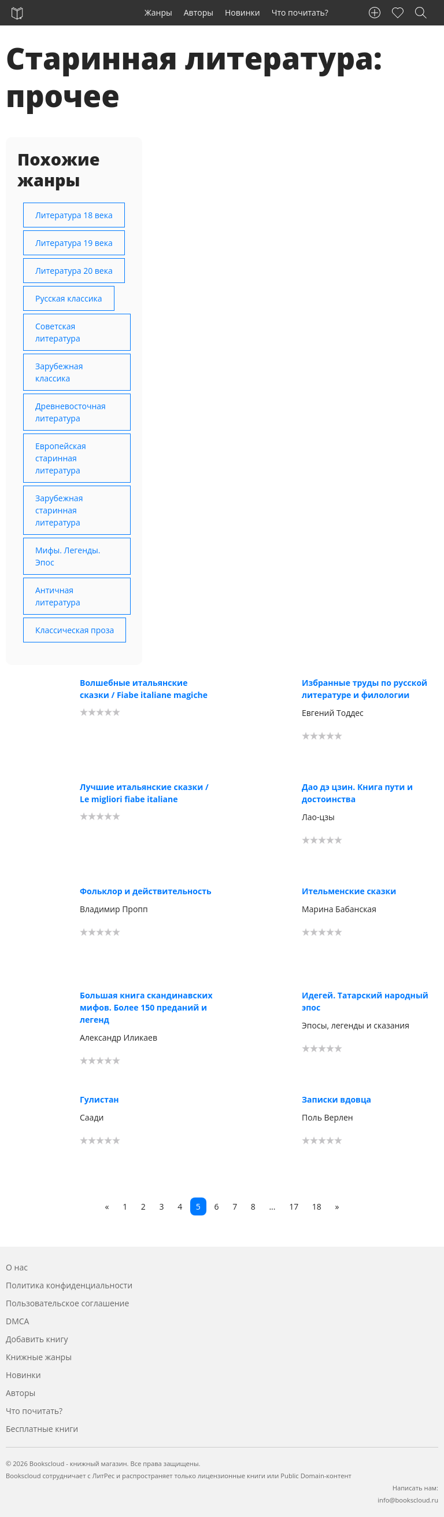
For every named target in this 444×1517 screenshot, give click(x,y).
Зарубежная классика (59, 372)
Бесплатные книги (42, 1428)
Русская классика (68, 298)
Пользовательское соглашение (67, 1303)
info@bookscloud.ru (408, 1500)
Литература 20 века (74, 270)
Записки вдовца (336, 1099)
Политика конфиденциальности (69, 1285)
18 (316, 1206)
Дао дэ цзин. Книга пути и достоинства (357, 793)
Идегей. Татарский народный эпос (365, 1001)
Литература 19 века (74, 242)
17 (293, 1206)
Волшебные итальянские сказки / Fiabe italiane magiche (144, 688)
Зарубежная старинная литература (59, 510)
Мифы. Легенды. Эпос (68, 556)
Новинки (242, 12)
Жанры (158, 12)
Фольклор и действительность (146, 891)
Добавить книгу (37, 1339)
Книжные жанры (39, 1356)
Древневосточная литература (70, 412)
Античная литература (57, 596)
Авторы (198, 12)
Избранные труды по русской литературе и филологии (364, 688)
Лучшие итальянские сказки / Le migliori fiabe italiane (144, 793)
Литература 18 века (74, 215)
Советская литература (57, 332)
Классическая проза (74, 630)
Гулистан (99, 1099)
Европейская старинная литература (60, 458)
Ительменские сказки (349, 891)
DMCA (17, 1321)
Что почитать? (300, 12)
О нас (17, 1267)
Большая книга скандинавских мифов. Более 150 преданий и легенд (146, 1007)
